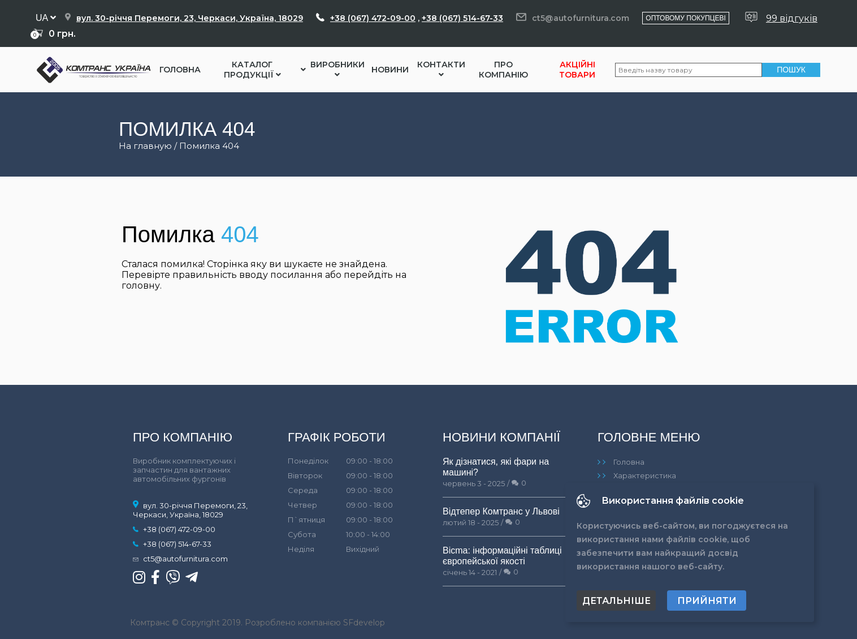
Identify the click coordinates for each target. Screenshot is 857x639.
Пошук (791, 69)
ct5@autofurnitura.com (580, 18)
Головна (180, 70)
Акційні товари (577, 69)
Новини (390, 70)
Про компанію (503, 69)
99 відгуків (791, 18)
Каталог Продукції (252, 69)
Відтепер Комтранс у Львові (501, 511)
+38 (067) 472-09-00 (372, 18)
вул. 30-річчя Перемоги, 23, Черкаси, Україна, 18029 (189, 18)
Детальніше (616, 600)
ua (46, 18)
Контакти (441, 69)
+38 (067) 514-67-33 (462, 18)
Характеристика (644, 475)
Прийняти (707, 600)
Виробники (337, 69)
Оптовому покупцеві (686, 18)
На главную (145, 145)
